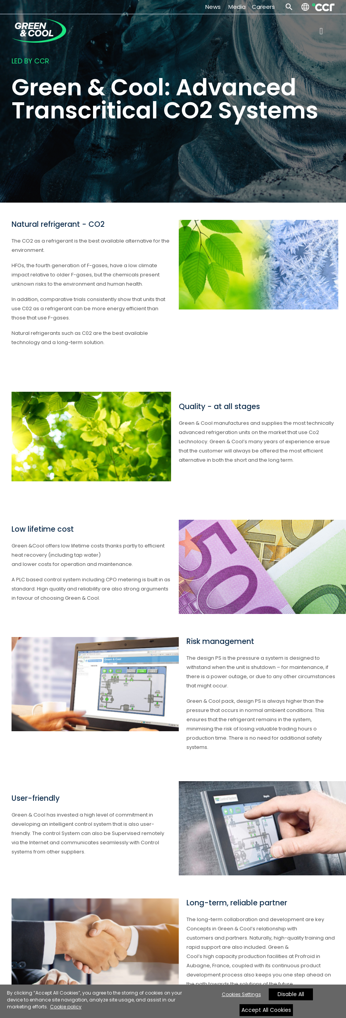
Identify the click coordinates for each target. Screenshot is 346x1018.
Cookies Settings (241, 994)
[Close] (285, 1004)
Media (237, 7)
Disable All (291, 994)
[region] (173, 1001)
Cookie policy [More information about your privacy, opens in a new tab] (66, 1006)
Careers (263, 7)
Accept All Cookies (266, 1010)
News (214, 7)
